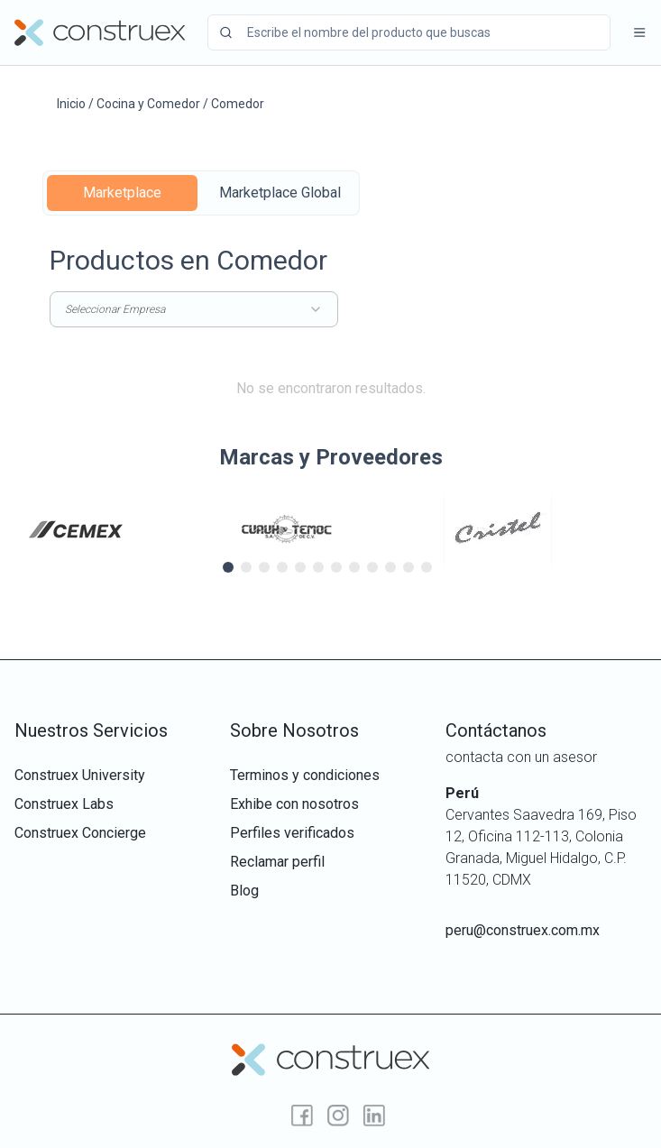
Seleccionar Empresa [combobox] (194, 309)
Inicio (71, 103)
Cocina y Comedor (148, 103)
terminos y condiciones (305, 775)
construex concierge (80, 832)
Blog (244, 890)
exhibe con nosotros (294, 804)
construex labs (64, 804)
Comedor (237, 103)
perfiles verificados (292, 832)
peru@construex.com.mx (522, 930)
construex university (79, 775)
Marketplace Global (280, 192)
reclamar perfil (277, 861)
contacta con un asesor (521, 757)
